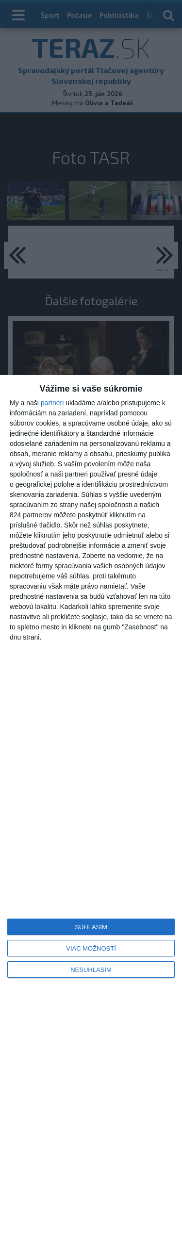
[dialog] (91, 812)
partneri (52, 402)
